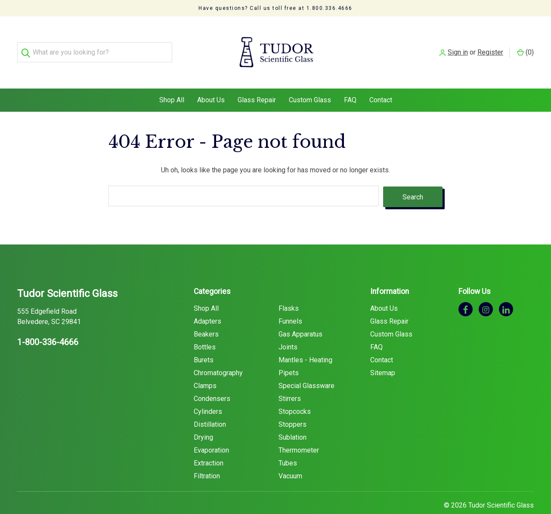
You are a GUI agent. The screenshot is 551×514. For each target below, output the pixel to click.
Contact (380, 84)
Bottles (205, 330)
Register (490, 44)
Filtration (207, 459)
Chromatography (218, 356)
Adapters (207, 304)
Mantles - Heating (305, 343)
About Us (211, 84)
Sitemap (382, 356)
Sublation (292, 420)
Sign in (458, 44)
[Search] (27, 44)
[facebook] (465, 292)
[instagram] (485, 292)
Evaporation (211, 433)
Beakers (206, 317)
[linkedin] (506, 292)
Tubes (288, 446)
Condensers (212, 381)
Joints (288, 330)
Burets (204, 343)
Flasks (289, 291)
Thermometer (299, 433)
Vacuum (290, 459)
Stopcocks (295, 394)
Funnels (290, 304)
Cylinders (208, 394)
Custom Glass (310, 84)
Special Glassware (306, 368)
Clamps (205, 368)
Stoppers (292, 407)
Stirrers (290, 381)
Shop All (171, 84)
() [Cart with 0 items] (525, 44)
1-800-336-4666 (47, 325)
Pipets (289, 356)
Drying (203, 420)
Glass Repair (257, 84)
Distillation (210, 407)
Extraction (208, 446)
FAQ (350, 84)
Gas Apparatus (300, 317)
